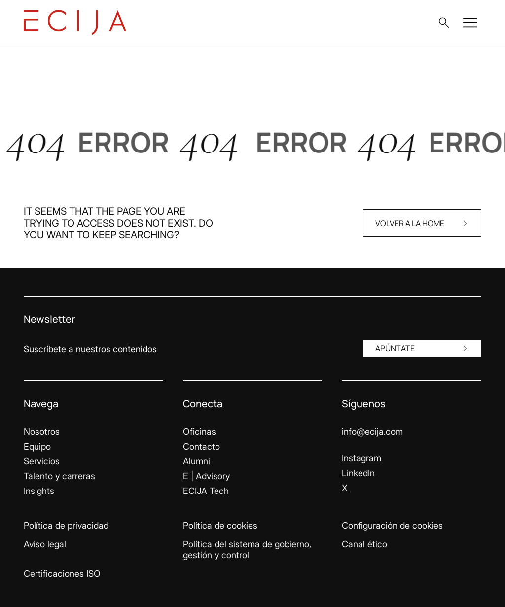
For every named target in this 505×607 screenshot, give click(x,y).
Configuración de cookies (392, 525)
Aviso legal (45, 544)
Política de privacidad (66, 525)
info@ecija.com (372, 431)
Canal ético (364, 544)
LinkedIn (358, 473)
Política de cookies (220, 525)
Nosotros (42, 431)
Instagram (361, 458)
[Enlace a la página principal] (75, 22)
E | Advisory (206, 476)
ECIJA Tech (206, 491)
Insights (39, 491)
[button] (444, 23)
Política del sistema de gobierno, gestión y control (247, 549)
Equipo (37, 446)
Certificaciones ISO (62, 574)
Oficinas (199, 431)
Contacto (201, 446)
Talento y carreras (59, 476)
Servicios (42, 461)
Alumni (196, 461)
